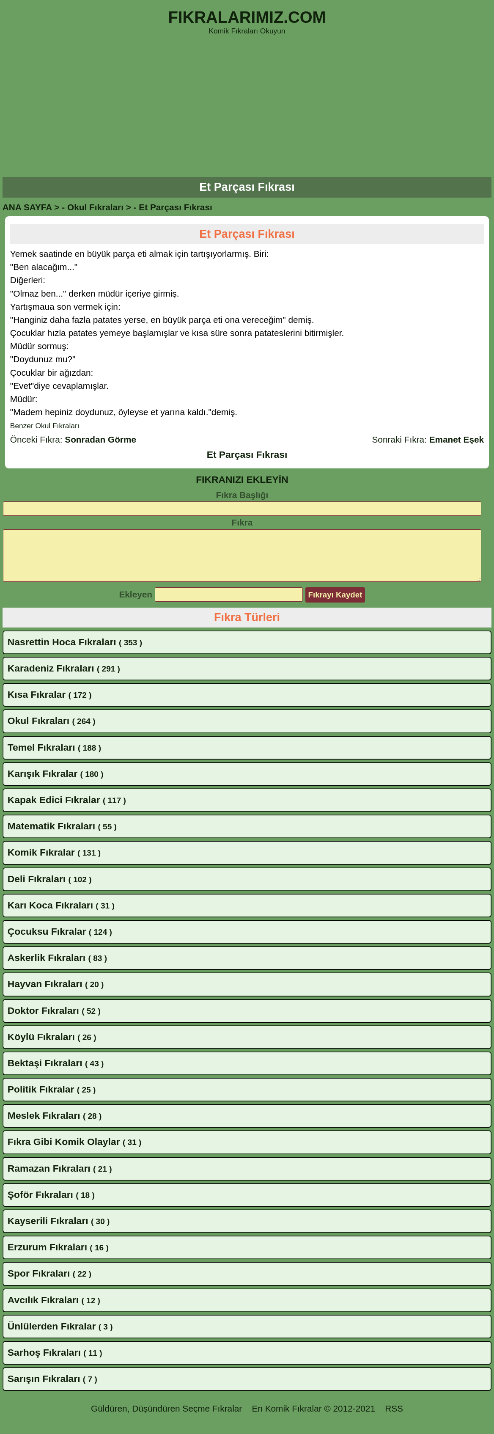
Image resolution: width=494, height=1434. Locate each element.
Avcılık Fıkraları (43, 1310)
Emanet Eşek (456, 439)
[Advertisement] (247, 107)
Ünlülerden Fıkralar (52, 1336)
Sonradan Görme (100, 439)
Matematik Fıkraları (51, 836)
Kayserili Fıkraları (48, 1230)
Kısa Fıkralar (37, 704)
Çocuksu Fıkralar (47, 941)
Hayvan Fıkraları (45, 993)
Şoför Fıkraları (40, 1204)
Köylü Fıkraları (41, 1046)
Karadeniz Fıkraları (51, 678)
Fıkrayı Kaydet (335, 604)
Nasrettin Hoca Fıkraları (62, 652)
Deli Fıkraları (37, 889)
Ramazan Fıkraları (49, 1178)
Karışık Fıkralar (42, 783)
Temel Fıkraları (41, 757)
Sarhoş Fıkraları (44, 1362)
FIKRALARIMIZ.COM (247, 17)
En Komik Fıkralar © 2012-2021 (313, 1418)
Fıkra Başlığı (242, 495)
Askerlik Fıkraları (46, 967)
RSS (394, 1418)
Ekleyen (135, 604)
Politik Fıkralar (41, 1099)
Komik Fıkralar (41, 862)
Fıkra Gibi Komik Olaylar (64, 1151)
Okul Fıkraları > (99, 207)
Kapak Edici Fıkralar (54, 809)
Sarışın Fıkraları (44, 1388)
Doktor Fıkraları (43, 1020)
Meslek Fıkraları (44, 1125)
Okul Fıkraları (38, 730)
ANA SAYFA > (31, 207)
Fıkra (242, 522)
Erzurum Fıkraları (47, 1257)
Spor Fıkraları (39, 1283)
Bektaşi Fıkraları (45, 1073)
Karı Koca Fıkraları (50, 915)
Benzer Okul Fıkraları (45, 425)
